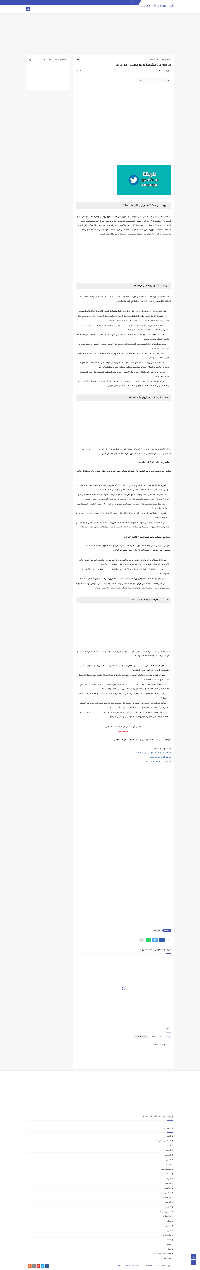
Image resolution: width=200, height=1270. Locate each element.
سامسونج (167, 1188)
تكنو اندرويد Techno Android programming (147, 6)
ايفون (168, 1159)
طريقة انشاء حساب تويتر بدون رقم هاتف (153, 753)
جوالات (168, 1174)
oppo (169, 1240)
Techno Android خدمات (161, 1254)
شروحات (153, 59)
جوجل (168, 1178)
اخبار (169, 1136)
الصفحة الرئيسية (131, 2)
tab (169, 1249)
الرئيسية (166, 59)
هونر (169, 1230)
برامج (168, 1164)
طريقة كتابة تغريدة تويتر (160, 757)
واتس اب (167, 1235)
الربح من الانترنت (163, 1141)
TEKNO (167, 1258)
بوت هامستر (165, 1169)
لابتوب (168, 1207)
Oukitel (168, 1244)
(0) (78, 71)
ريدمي (168, 1183)
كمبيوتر (168, 1202)
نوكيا (169, 1221)
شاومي (168, 1193)
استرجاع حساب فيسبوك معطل (156, 762)
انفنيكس (167, 1155)
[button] (162, 940)
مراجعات (167, 1216)
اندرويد (168, 1150)
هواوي (168, 1226)
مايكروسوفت (165, 1211)
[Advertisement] (100, 34)
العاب (168, 1145)
